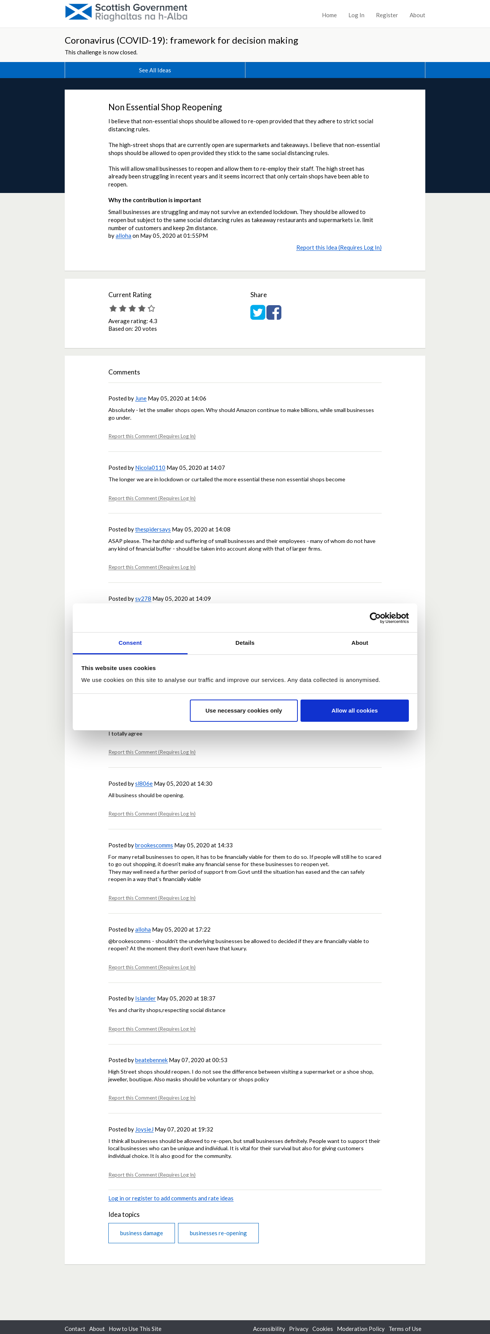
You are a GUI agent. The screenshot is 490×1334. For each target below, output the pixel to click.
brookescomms (154, 845)
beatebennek (151, 1059)
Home (329, 14)
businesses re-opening (218, 1232)
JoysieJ (144, 1129)
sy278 (143, 598)
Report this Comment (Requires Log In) (152, 436)
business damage (141, 1232)
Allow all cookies (355, 710)
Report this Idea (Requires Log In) (339, 247)
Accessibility (269, 1328)
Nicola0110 (150, 467)
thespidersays (153, 529)
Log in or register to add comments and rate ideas (171, 1198)
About (417, 14)
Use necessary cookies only (244, 710)
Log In (356, 14)
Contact (75, 1328)
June (141, 398)
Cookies (322, 1328)
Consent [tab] (130, 642)
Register (387, 14)
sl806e (144, 783)
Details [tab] (245, 642)
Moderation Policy (361, 1328)
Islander (145, 998)
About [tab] (359, 642)
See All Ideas (155, 70)
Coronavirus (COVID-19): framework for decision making (181, 40)
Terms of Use (405, 1328)
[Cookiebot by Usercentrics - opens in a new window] (375, 618)
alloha (123, 235)
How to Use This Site (135, 1328)
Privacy (299, 1328)
